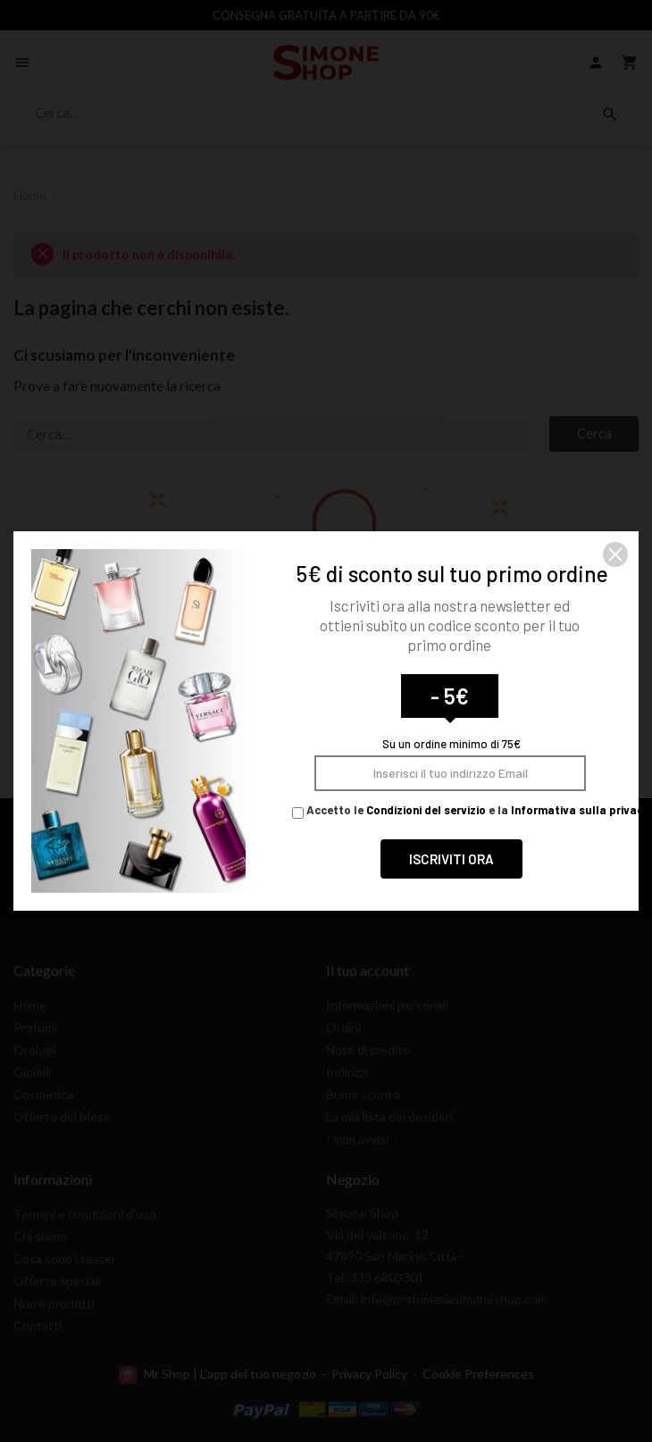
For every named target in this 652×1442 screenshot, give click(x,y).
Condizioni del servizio (426, 810)
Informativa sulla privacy (580, 810)
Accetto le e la (470, 811)
